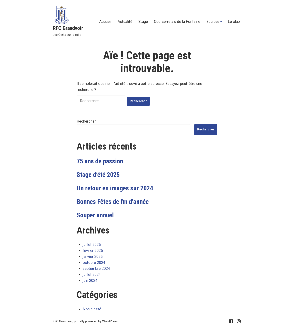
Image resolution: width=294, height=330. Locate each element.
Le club (234, 21)
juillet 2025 (92, 244)
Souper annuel (95, 215)
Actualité (125, 21)
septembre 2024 (96, 268)
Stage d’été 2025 (98, 174)
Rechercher (86, 121)
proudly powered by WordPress (96, 321)
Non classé (92, 309)
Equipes (213, 21)
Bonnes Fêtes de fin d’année (113, 201)
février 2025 (93, 250)
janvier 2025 (93, 256)
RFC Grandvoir (68, 28)
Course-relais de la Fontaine (177, 21)
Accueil (105, 21)
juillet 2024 (92, 274)
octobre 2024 (94, 262)
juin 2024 (90, 280)
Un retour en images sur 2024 (115, 188)
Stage (143, 21)
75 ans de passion (100, 161)
